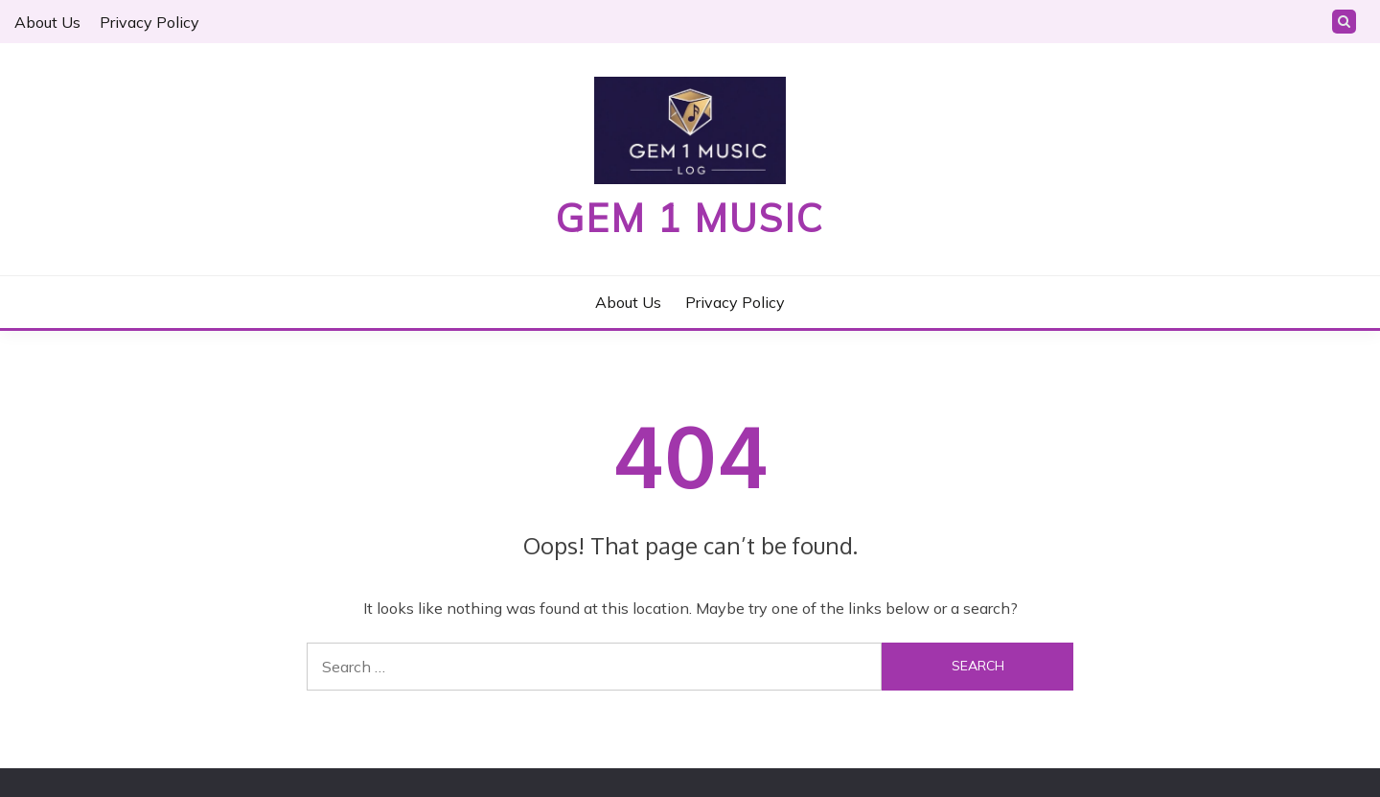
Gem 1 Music (690, 218)
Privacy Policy (149, 22)
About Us (47, 22)
